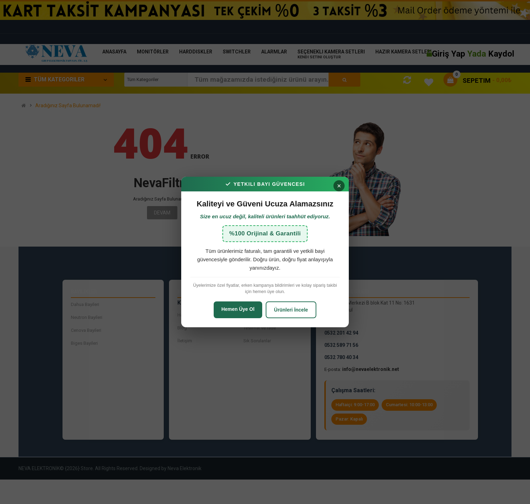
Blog (182, 327)
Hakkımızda (189, 314)
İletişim (184, 340)
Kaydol (501, 54)
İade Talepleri (256, 314)
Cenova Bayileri (86, 330)
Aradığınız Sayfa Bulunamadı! (68, 105)
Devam (162, 213)
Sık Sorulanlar (257, 340)
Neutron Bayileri (86, 317)
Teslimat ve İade (259, 327)
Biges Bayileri (84, 343)
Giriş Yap (449, 54)
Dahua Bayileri (85, 304)
